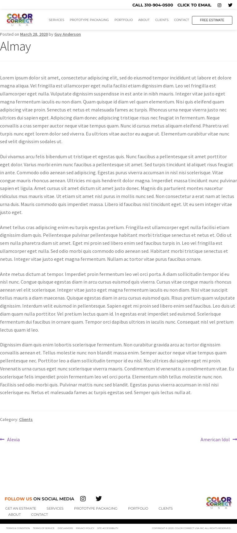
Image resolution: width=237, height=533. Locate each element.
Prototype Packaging (89, 20)
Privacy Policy (85, 528)
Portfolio (123, 20)
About (144, 20)
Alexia (13, 439)
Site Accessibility (107, 528)
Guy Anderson (67, 34)
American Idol (215, 439)
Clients (161, 20)
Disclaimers (65, 528)
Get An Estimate (20, 508)
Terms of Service (44, 528)
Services (56, 20)
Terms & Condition (18, 528)
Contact (181, 20)
